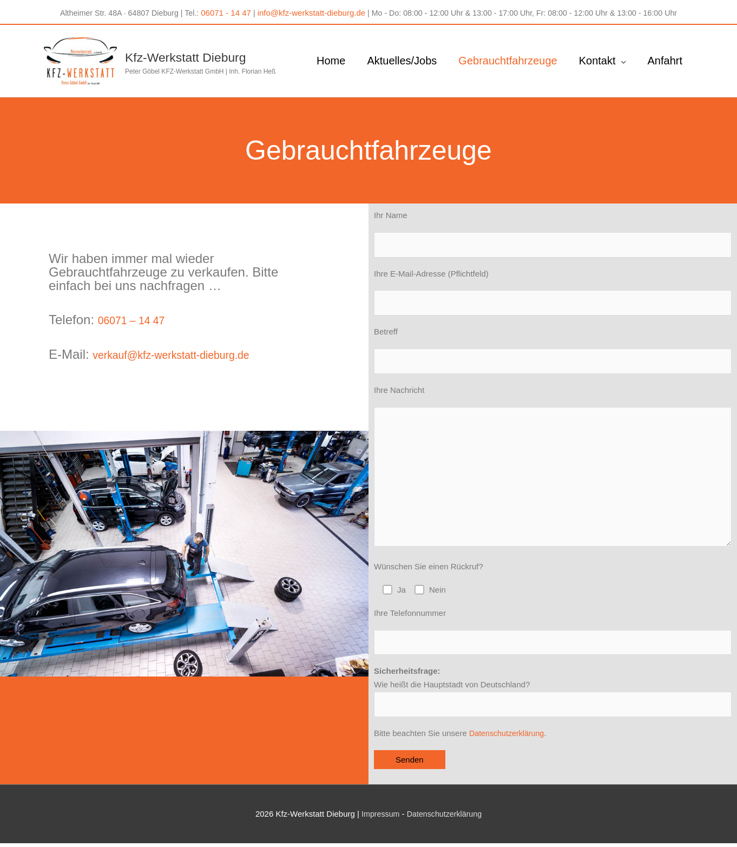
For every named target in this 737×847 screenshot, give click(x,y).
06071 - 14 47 (222, 10)
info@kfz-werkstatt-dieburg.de (306, 10)
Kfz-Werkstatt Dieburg (209, 49)
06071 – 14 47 (139, 308)
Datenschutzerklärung (508, 736)
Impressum (378, 817)
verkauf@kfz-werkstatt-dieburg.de (190, 343)
